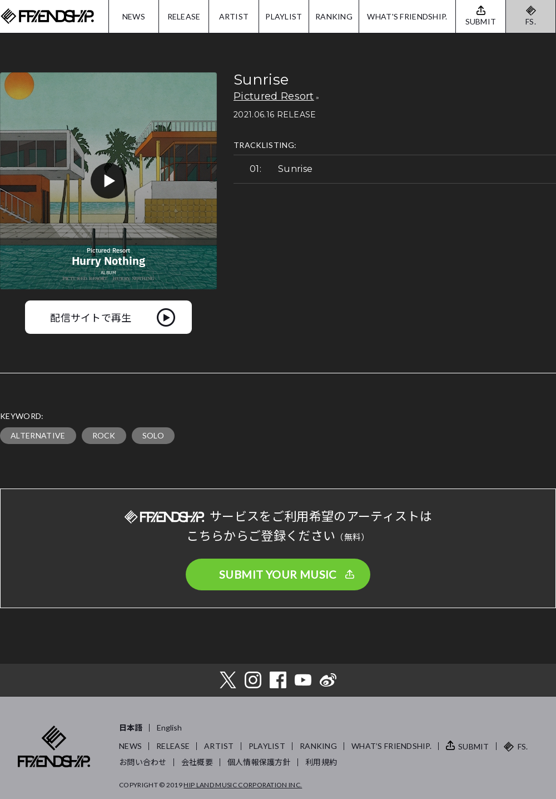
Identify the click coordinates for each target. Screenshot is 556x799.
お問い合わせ (143, 762)
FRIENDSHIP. (47, 16)
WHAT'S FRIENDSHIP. (407, 16)
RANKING (334, 16)
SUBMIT (473, 746)
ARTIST (234, 16)
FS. (530, 21)
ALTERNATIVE (38, 435)
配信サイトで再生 (91, 317)
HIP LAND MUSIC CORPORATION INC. (242, 785)
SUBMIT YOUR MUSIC (278, 574)
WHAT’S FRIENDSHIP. (391, 746)
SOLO (153, 435)
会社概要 (197, 762)
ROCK (104, 435)
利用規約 (321, 762)
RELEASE (184, 16)
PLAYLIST (283, 16)
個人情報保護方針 (259, 762)
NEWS (133, 16)
